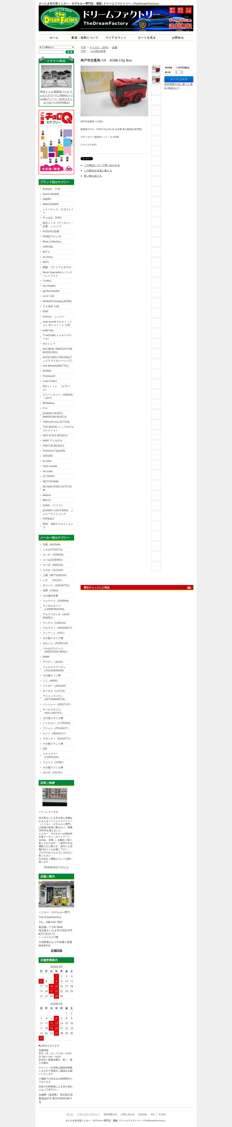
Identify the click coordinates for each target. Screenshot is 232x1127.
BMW (46, 657)
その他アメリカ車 (53, 767)
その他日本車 (98, 51)
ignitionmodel (51, 291)
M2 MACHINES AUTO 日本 (57, 488)
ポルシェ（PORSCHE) (55, 643)
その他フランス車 (53, 743)
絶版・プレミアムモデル (57, 267)
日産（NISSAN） (53, 544)
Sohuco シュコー (54, 316)
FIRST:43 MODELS (53, 445)
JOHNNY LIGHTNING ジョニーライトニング (58, 512)
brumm (47, 461)
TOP (83, 47)
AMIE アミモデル (53, 440)
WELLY (47, 500)
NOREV (47, 371)
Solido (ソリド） (53, 505)
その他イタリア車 (53, 638)
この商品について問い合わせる (102, 165)
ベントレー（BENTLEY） (57, 704)
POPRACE (48, 518)
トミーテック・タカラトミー (58, 211)
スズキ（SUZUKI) (53, 570)
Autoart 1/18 (51, 189)
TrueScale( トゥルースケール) (57, 336)
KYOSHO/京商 (51, 231)
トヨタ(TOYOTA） (53, 549)
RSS (153, 1114)
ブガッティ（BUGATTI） (57, 738)
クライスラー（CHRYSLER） (51, 755)
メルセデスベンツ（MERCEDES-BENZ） (56, 650)
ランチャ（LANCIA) (54, 623)
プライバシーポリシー (88, 1114)
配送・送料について (85, 37)
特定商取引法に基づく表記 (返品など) (178, 86)
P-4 (45, 408)
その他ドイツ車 (52, 675)
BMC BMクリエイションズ (58, 525)
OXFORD (48, 456)
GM (45, 748)
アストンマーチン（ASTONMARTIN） (55, 697)
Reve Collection (52, 241)
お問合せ (178, 37)
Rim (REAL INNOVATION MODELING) (57, 350)
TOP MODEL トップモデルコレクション (58, 428)
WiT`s (46, 252)
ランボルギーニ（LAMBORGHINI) (53, 607)
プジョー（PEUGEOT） (56, 728)
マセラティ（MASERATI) (57, 628)
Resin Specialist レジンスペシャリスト (57, 273)
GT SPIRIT (49, 476)
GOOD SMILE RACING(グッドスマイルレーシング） (58, 358)
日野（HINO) (50, 590)
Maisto (47, 495)
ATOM (162, 1114)
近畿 (114, 47)
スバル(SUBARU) (52, 559)
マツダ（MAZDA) (53, 565)
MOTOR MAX (50, 481)
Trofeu (47, 281)
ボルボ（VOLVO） (53, 772)
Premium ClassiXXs (54, 450)
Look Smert (50, 381)
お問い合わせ (128, 1114)
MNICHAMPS (51, 204)
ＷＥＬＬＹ (49, 343)
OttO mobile (50, 466)
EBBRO (47, 199)
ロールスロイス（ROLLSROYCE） (53, 711)
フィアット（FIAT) (53, 633)
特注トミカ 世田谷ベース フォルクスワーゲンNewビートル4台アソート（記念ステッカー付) (56, 84)
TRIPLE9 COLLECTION (56, 422)
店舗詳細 (56, 950)
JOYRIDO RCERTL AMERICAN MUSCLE (55, 415)
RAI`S (46, 262)
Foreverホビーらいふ (56, 867)
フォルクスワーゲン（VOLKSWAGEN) (54, 668)
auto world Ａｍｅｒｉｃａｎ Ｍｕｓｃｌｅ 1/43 (57, 323)
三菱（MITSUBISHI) (54, 575)
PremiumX (49, 376)
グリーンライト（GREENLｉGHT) (58, 396)
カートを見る (147, 37)
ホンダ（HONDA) (53, 554)
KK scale (48, 471)
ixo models (49, 286)
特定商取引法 (110, 1114)
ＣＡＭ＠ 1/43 (51, 306)
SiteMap (142, 1114)
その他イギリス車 (53, 718)
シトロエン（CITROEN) (56, 723)
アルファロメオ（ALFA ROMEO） (57, 615)
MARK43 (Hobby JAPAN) (57, 301)
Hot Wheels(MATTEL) (56, 365)
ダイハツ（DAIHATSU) (56, 585)
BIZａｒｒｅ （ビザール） (56, 387)
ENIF (45, 311)
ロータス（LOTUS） (55, 691)
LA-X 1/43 (48, 296)
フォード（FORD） (54, 762)
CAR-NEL (48, 246)
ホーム (54, 37)
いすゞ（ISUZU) (52, 580)
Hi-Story (48, 257)
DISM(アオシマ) (52, 236)
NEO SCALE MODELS (55, 435)
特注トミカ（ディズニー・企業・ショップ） (58, 224)
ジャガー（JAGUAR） (55, 685)
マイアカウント (116, 37)
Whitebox (48, 403)
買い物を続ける (93, 176)
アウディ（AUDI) (53, 662)
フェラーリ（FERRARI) (56, 601)
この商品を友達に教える (98, 170)
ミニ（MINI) (50, 680)
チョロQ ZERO (99, 47)
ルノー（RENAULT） (55, 733)
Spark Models (51, 194)
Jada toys (48, 330)
